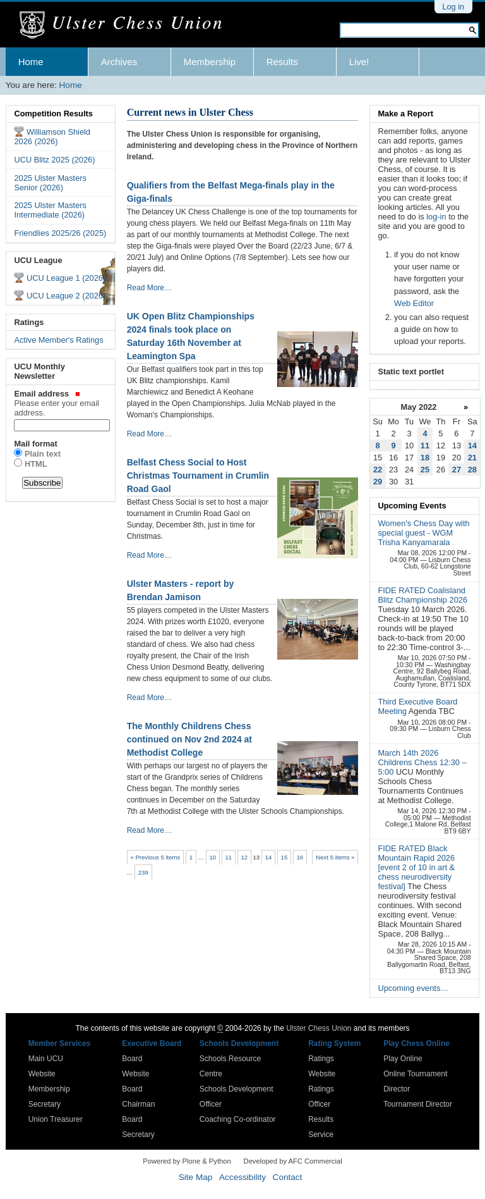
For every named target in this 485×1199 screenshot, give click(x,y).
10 (213, 857)
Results (282, 61)
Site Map (196, 1177)
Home (31, 61)
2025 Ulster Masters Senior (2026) (50, 182)
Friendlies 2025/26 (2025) (60, 233)
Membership (210, 61)
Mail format (35, 443)
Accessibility (242, 1177)
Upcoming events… (413, 988)
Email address (60, 403)
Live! (359, 61)
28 (472, 469)
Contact (287, 1177)
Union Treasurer (55, 1119)
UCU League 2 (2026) (66, 295)
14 (268, 857)
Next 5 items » (335, 857)
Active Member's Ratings (58, 340)
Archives (119, 61)
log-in (436, 216)
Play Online (402, 1058)
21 (472, 457)
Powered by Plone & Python (187, 1161)
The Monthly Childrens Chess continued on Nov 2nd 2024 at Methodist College (189, 739)
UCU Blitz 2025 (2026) (54, 159)
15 (284, 857)
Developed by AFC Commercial (293, 1161)
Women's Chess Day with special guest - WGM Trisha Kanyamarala (423, 533)
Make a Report (405, 113)
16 (300, 857)
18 (425, 457)
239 (143, 872)
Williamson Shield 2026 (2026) (52, 136)
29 (377, 481)
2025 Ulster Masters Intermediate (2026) (50, 209)
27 (456, 469)
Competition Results (53, 113)
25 (425, 469)
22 (377, 469)
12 (244, 857)
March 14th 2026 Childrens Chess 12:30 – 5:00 (422, 762)
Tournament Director (417, 1104)
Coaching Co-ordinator (238, 1119)
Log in (453, 6)
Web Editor (414, 303)
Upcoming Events (412, 505)
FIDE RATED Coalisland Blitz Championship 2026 (422, 595)
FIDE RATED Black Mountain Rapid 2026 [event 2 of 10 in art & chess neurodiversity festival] (416, 867)
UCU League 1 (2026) (66, 278)
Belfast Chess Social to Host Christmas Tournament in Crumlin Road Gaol (198, 475)
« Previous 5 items (155, 857)
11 (228, 857)
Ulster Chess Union (318, 1028)
